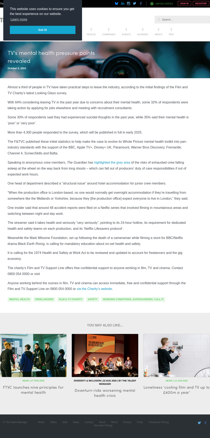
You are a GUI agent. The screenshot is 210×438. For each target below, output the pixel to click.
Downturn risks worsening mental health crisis (105, 393)
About (159, 34)
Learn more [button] (18, 19)
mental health (19, 299)
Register (201, 3)
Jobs (64, 422)
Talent (53, 422)
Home (41, 422)
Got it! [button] (42, 30)
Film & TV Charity (70, 299)
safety (92, 299)
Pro (171, 34)
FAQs (140, 422)
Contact (89, 422)
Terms (114, 422)
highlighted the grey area (112, 162)
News (76, 422)
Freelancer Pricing (159, 422)
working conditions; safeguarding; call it (133, 299)
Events (126, 34)
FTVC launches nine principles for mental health (33, 390)
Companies (108, 34)
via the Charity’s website (94, 289)
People (91, 34)
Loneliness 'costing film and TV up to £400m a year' (177, 390)
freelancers (44, 299)
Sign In (184, 3)
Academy (142, 34)
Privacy (127, 422)
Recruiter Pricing (103, 425)
